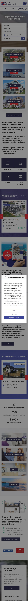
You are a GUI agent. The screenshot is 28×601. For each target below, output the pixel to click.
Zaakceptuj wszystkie (14, 317)
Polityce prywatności (17, 305)
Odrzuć (14, 310)
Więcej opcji (14, 314)
